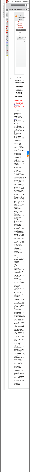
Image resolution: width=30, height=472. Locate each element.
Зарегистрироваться (21, 39)
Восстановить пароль (22, 40)
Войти (19, 37)
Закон (15, 119)
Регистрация (25, 1)
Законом (16, 105)
